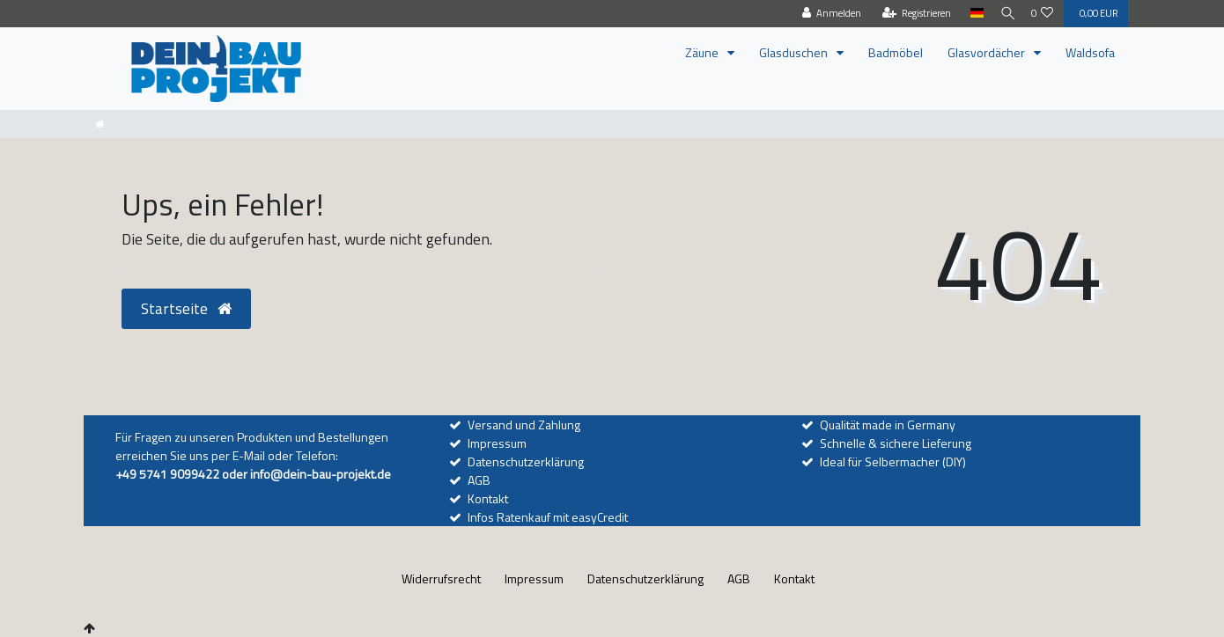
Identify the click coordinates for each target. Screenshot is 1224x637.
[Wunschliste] (1042, 13)
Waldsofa (1090, 52)
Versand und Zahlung (524, 424)
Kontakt (488, 498)
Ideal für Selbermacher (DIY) (893, 461)
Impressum (497, 443)
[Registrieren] (910, 13)
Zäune (703, 52)
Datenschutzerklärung (526, 461)
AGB (479, 480)
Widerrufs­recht (441, 578)
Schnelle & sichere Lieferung (895, 443)
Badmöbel (895, 52)
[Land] (969, 13)
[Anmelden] (824, 13)
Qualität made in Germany (887, 424)
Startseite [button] (186, 308)
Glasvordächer (987, 52)
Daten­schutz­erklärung (645, 578)
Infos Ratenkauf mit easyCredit (548, 517)
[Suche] (1003, 13)
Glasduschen (794, 52)
